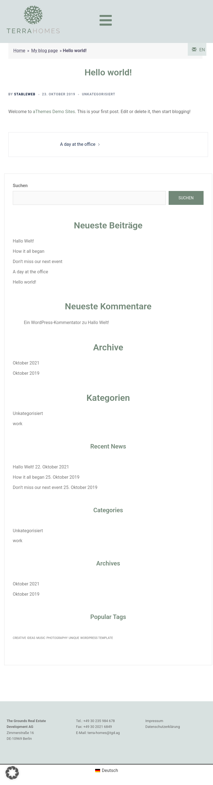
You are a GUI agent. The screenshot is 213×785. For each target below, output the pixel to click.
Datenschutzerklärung (162, 727)
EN (202, 49)
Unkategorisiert (98, 94)
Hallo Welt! (23, 241)
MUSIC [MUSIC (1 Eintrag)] (40, 638)
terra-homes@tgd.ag (103, 733)
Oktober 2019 (26, 373)
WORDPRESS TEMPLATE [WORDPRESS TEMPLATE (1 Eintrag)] (96, 638)
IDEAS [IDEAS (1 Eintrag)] (31, 638)
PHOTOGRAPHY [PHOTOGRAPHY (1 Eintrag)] (56, 638)
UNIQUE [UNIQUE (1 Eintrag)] (74, 638)
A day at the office (77, 144)
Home (19, 50)
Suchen (20, 185)
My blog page (44, 50)
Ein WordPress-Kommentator (52, 322)
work (17, 423)
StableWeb (25, 94)
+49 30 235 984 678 (99, 721)
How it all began (28, 251)
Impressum (154, 721)
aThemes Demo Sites (54, 111)
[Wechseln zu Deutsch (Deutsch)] (106, 770)
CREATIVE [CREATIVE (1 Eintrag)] (19, 638)
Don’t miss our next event (37, 261)
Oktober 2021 (26, 363)
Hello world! (24, 282)
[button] (12, 773)
